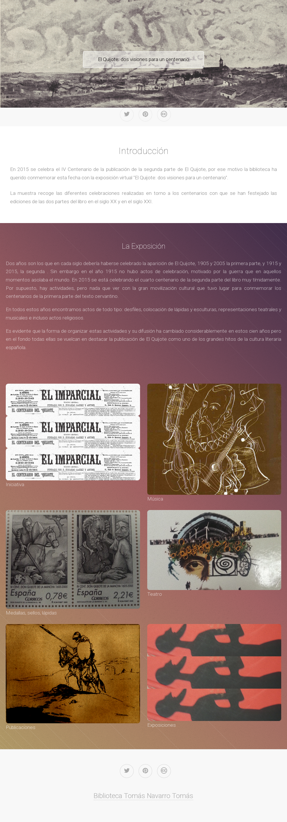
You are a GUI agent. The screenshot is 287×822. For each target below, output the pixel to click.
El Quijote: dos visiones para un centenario (143, 59)
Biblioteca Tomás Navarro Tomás (143, 795)
